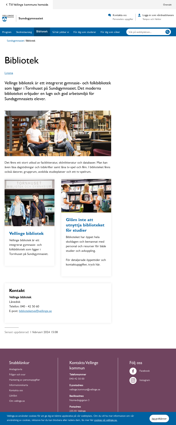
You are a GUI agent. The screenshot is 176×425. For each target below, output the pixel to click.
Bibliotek (42, 31)
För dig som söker (110, 31)
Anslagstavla (15, 369)
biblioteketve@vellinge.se (35, 311)
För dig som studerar (84, 31)
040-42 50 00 (76, 379)
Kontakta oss (16, 390)
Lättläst (13, 396)
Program (6, 31)
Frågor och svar (17, 375)
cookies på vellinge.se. (105, 420)
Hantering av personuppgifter (24, 380)
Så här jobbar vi (60, 31)
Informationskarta (18, 385)
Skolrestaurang (24, 31)
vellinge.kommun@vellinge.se (84, 390)
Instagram (139, 380)
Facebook (139, 371)
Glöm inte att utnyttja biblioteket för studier (85, 225)
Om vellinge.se (17, 401)
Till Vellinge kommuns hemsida (26, 4)
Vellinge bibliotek (26, 233)
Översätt (167, 4)
